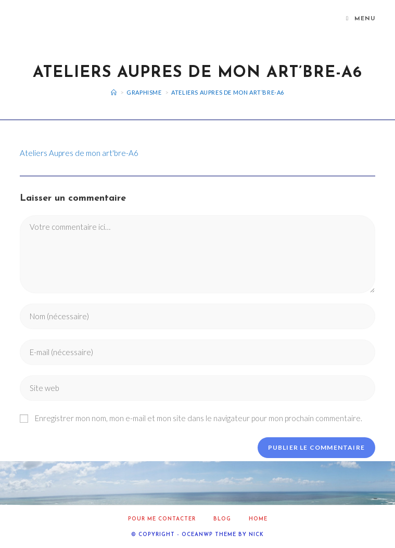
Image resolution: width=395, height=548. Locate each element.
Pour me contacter (162, 519)
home (258, 519)
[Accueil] (114, 92)
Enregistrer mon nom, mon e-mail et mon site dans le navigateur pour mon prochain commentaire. (198, 418)
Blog (222, 519)
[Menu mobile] (360, 19)
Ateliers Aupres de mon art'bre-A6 (79, 153)
